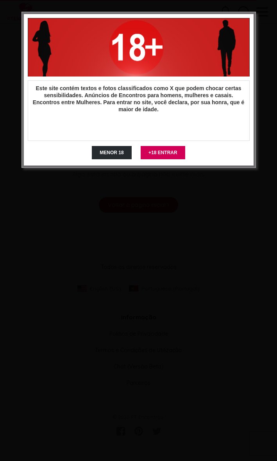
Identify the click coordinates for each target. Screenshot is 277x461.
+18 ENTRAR (162, 152)
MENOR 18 (111, 152)
